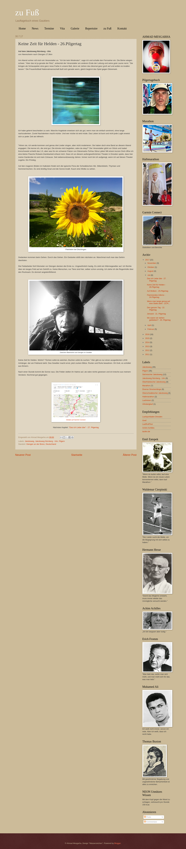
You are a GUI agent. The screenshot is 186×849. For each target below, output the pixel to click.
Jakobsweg (29, 441)
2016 (147, 334)
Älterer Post (129, 454)
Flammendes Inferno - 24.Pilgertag (156, 296)
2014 (147, 342)
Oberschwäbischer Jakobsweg (155, 393)
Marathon (146, 386)
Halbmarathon (148, 397)
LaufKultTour (147, 424)
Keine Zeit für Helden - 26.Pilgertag (156, 286)
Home (22, 28)
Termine (49, 28)
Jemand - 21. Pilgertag (156, 314)
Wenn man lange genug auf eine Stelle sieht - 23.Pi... (158, 302)
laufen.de (146, 431)
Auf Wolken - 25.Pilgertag (157, 291)
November (152, 263)
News (35, 28)
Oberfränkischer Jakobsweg (154, 382)
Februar (151, 329)
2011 (147, 354)
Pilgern (62, 441)
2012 (147, 350)
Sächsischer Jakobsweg (152, 374)
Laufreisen (146, 400)
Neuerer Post (23, 454)
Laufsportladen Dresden (152, 417)
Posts (147, 817)
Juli (149, 275)
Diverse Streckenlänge (151, 389)
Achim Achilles (148, 428)
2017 (147, 260)
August (150, 271)
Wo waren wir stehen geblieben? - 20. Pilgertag (159, 319)
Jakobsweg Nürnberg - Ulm (46, 441)
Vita (62, 28)
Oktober (151, 267)
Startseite (76, 454)
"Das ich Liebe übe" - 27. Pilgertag (84, 427)
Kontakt (122, 28)
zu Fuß (27, 12)
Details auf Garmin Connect (76, 420)
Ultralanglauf (147, 404)
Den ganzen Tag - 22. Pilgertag (156, 308)
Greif (144, 420)
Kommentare (150, 822)
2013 (147, 346)
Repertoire (91, 28)
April (149, 325)
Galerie (75, 28)
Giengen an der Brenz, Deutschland (41, 444)
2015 (147, 338)
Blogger (117, 843)
